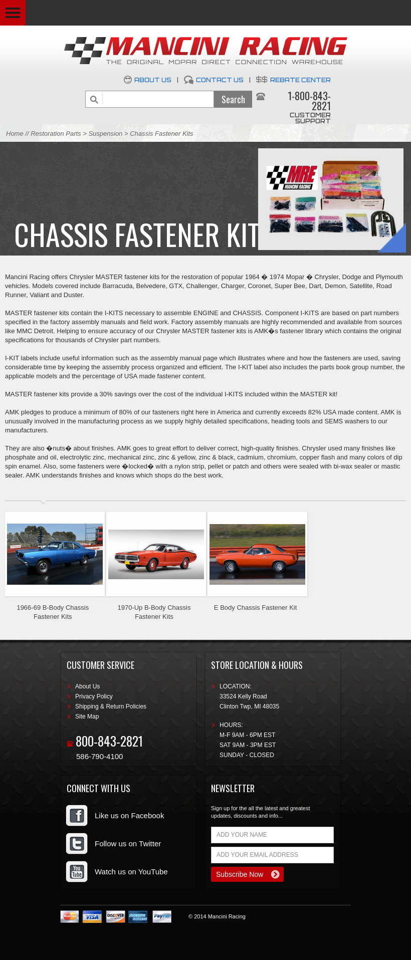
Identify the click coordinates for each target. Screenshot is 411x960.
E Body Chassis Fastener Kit (255, 607)
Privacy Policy (94, 696)
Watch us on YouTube (131, 871)
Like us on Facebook (129, 815)
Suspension (106, 133)
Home (15, 133)
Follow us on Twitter (128, 843)
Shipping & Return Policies (110, 706)
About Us (152, 80)
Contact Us (220, 80)
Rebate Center (300, 80)
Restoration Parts (56, 133)
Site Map (87, 716)
